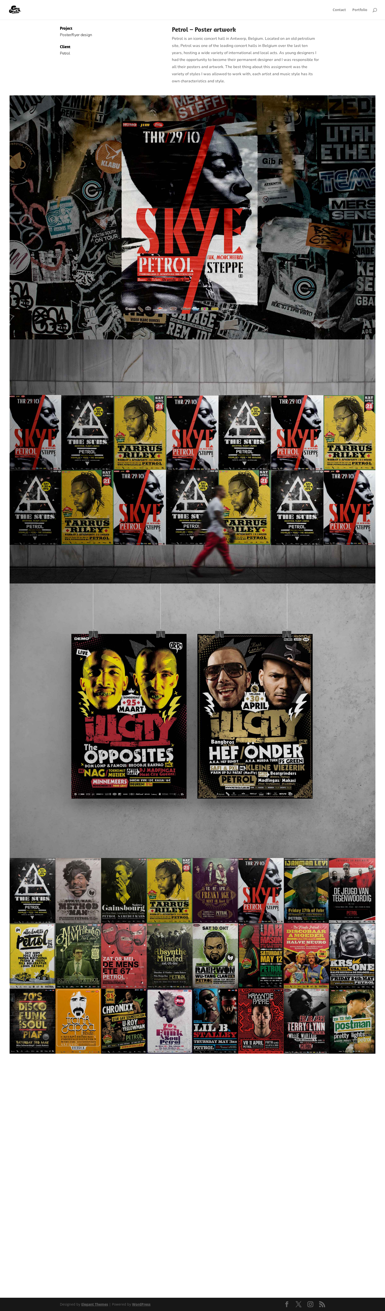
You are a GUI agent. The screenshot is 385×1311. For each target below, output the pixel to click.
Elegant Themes (94, 1304)
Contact (339, 10)
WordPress (141, 1304)
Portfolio (359, 10)
